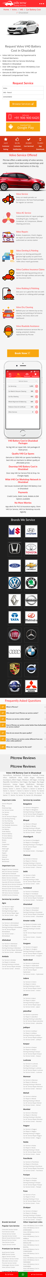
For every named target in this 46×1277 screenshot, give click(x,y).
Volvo (14, 9)
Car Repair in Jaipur (28, 973)
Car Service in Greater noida (31, 910)
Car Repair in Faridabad (30, 882)
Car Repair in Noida (28, 1110)
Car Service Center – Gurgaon (31, 933)
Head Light (5, 840)
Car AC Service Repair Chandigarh (32, 840)
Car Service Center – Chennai (31, 857)
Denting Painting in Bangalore (31, 808)
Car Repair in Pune (28, 1156)
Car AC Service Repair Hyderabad (32, 947)
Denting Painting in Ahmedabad (11, 912)
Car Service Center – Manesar (31, 1055)
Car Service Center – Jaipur (30, 979)
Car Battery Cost (33, 9)
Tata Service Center (7, 1198)
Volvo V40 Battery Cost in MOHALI (32, 1240)
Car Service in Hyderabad (30, 941)
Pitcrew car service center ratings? (16, 718)
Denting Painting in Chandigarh (32, 838)
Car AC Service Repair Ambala (10, 945)
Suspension (5, 836)
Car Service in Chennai (29, 849)
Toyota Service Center (8, 1200)
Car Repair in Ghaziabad (30, 897)
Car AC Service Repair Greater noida (33, 916)
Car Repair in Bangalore (30, 806)
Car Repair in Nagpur (29, 1095)
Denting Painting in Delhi (30, 868)
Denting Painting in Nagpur (31, 1097)
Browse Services (23, 103)
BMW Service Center (7, 1209)
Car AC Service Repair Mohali (31, 1068)
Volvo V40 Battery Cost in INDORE (32, 1225)
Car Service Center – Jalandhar (31, 994)
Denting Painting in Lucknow (31, 1036)
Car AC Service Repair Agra (9, 899)
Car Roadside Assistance (9, 819)
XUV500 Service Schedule (9, 882)
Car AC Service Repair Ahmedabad (11, 914)
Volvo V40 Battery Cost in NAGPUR (33, 1244)
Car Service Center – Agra (9, 901)
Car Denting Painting (8, 813)
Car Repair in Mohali (29, 1064)
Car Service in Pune (28, 1154)
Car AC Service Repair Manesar (32, 1053)
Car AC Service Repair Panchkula (32, 1129)
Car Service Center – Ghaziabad (32, 903)
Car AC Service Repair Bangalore (32, 809)
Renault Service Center (8, 1196)
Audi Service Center (7, 1207)
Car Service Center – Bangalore (32, 811)
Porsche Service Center (8, 1217)
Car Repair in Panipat (29, 1141)
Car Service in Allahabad (9, 924)
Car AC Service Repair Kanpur (31, 1023)
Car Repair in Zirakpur (29, 1171)
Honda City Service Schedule (10, 874)
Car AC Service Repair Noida (31, 1114)
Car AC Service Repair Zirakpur (32, 1175)
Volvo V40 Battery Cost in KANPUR (33, 1234)
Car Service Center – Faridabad (32, 887)
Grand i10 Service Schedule (9, 869)
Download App (6, 804)
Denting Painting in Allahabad (10, 928)
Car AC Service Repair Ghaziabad (32, 901)
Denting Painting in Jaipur (30, 975)
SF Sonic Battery (6, 829)
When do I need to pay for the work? (17, 745)
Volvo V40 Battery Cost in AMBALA (33, 1192)
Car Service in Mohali (29, 1063)
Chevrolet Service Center (9, 1186)
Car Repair (5, 809)
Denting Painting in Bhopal (30, 823)
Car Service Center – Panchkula (32, 1131)
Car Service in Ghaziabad (30, 895)
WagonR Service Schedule (9, 859)
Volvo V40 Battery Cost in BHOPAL (32, 1198)
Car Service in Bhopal (29, 819)
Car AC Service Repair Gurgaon (32, 931)
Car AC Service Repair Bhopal (31, 825)
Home (6, 9)
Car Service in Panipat (29, 1139)
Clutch (4, 834)
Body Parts (5, 850)
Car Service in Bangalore (30, 804)
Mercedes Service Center (9, 1215)
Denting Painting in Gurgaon (31, 929)
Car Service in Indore (29, 956)
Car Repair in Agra (7, 895)
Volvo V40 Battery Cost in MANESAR (33, 1238)
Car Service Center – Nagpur (31, 1101)
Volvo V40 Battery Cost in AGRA (32, 1182)
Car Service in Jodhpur (29, 1002)
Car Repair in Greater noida (31, 912)
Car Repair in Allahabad (8, 926)
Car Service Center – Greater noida (33, 918)
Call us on (23, 117)
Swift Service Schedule (8, 863)
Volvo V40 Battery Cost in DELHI (32, 1205)
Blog (3, 802)
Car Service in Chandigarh (30, 834)
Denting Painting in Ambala (9, 943)
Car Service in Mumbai (29, 1078)
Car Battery (5, 823)
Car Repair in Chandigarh (30, 836)
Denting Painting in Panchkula (31, 1127)
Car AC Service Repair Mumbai (31, 1083)
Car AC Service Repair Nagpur (31, 1099)
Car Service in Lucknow (29, 1032)
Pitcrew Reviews (23, 755)
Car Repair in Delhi (28, 867)
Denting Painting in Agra (9, 897)
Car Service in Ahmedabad (9, 909)
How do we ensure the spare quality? (17, 732)
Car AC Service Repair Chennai (31, 855)
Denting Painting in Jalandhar (31, 990)
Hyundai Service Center (8, 1192)
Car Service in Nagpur (29, 1093)
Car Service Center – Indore (31, 964)
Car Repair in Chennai (29, 851)
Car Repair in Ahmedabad (9, 911)
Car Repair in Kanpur (29, 1019)
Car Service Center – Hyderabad (32, 948)
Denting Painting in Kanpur (30, 1021)
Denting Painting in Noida (30, 1112)
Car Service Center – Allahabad (10, 932)
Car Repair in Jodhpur (29, 1003)
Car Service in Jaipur (29, 971)
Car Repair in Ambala (8, 941)
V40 (21, 9)
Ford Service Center (7, 1188)
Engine (4, 844)
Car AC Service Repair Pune (31, 1160)
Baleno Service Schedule (9, 867)
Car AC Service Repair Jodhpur (31, 1007)
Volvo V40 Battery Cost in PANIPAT (33, 1251)
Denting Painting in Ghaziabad (31, 899)
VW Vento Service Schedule (9, 880)
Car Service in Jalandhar (30, 986)
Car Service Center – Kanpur (31, 1025)
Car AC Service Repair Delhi (31, 870)
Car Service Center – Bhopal (31, 827)
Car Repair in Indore (29, 958)
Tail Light (4, 842)
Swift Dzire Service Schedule (10, 865)
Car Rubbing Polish (7, 817)
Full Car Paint (5, 821)
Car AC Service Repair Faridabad (32, 886)
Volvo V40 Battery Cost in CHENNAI (33, 1203)
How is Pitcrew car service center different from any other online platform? (25, 738)
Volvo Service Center (8, 1221)
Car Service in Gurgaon (29, 925)
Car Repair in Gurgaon (29, 927)
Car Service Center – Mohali (31, 1070)
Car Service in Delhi (28, 865)
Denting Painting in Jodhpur (31, 1005)
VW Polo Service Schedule (9, 878)
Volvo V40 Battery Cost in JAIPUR (32, 1226)
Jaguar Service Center (8, 1211)
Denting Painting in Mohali (30, 1066)
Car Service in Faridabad (30, 880)
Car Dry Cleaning (7, 815)
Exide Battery (6, 825)
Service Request (6, 800)
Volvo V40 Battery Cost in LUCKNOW (33, 1236)
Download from (22, 127)
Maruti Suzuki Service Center (10, 1194)
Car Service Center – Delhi (30, 872)
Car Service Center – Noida (30, 1116)
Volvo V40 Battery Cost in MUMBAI (33, 1242)
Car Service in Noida (29, 1108)
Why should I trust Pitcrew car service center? (19, 713)
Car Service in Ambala (8, 939)
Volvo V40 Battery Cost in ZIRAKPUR (33, 1255)
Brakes (4, 832)
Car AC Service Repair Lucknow (32, 1038)
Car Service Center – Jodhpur (31, 1009)
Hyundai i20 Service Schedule (10, 871)
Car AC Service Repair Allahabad (11, 930)
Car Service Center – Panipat (31, 1146)
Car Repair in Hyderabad (30, 943)
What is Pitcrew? (11, 707)
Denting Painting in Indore (30, 960)
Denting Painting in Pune (30, 1158)
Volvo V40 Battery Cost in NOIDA (32, 1246)
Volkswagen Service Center (9, 1219)
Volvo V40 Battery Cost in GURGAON (33, 1219)
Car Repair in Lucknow (29, 1034)
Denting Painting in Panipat (31, 1142)
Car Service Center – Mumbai (31, 1085)
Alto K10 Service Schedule (9, 861)
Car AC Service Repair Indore (31, 962)
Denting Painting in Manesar (31, 1051)
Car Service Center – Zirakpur (31, 1177)
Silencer (4, 848)
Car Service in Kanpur (29, 1017)
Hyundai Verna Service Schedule (11, 872)
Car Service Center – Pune (30, 1161)
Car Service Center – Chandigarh (32, 842)
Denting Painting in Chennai (31, 853)
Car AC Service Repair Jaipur (31, 977)
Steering (4, 846)
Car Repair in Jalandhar (29, 988)
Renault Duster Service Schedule (11, 876)
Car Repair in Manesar (29, 1049)
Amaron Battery (6, 827)
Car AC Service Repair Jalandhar (32, 992)
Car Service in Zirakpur (29, 1169)
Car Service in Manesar (29, 1047)
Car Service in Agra (7, 893)
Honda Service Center (8, 1190)
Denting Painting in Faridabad (31, 884)
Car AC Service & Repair (8, 811)
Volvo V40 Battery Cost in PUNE (32, 1253)
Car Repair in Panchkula (30, 1125)
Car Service (5, 808)
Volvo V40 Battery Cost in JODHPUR (33, 1232)
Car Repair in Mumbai (29, 1080)
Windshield (5, 852)
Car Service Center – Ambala (10, 947)
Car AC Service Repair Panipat (31, 1144)
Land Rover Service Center (9, 1213)
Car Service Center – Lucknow (31, 1040)
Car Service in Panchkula (30, 1123)
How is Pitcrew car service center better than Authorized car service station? (24, 725)
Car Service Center (7, 806)
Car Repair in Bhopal (29, 821)
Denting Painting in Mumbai (31, 1082)
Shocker (4, 838)
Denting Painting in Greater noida (32, 914)
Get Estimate (36, 1274)
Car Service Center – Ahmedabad (11, 916)
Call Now (9, 1274)
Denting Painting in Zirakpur (31, 1173)
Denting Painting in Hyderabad (32, 945)
